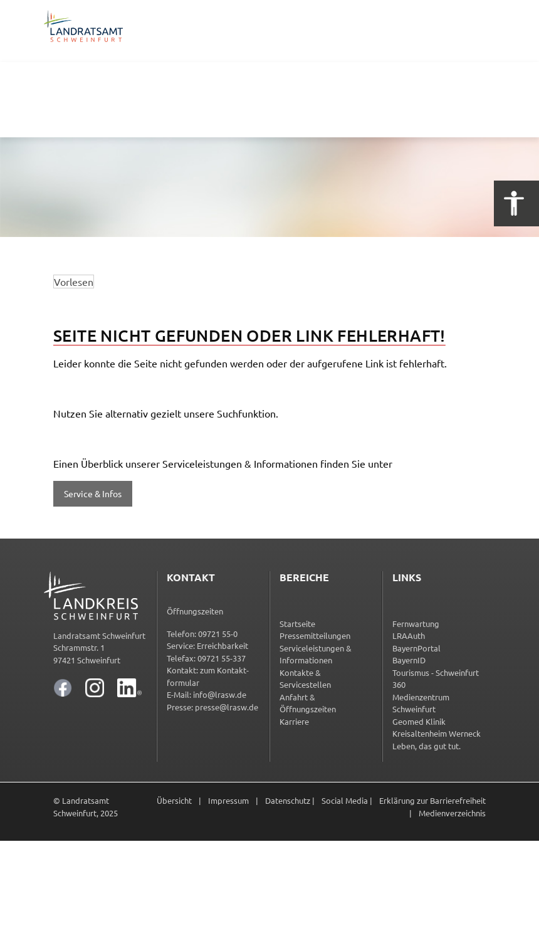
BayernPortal (416, 648)
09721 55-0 (218, 633)
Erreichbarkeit (222, 645)
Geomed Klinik (419, 721)
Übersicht (174, 800)
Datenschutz (287, 800)
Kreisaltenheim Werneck (436, 733)
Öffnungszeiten (195, 611)
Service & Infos (93, 493)
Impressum (228, 800)
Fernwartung (415, 623)
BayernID (409, 660)
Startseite (297, 623)
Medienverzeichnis (452, 813)
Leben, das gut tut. (426, 745)
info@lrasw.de (219, 694)
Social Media (345, 800)
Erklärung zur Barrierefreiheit (432, 800)
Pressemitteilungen (315, 635)
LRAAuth (408, 635)
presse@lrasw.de (226, 707)
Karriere (294, 721)
